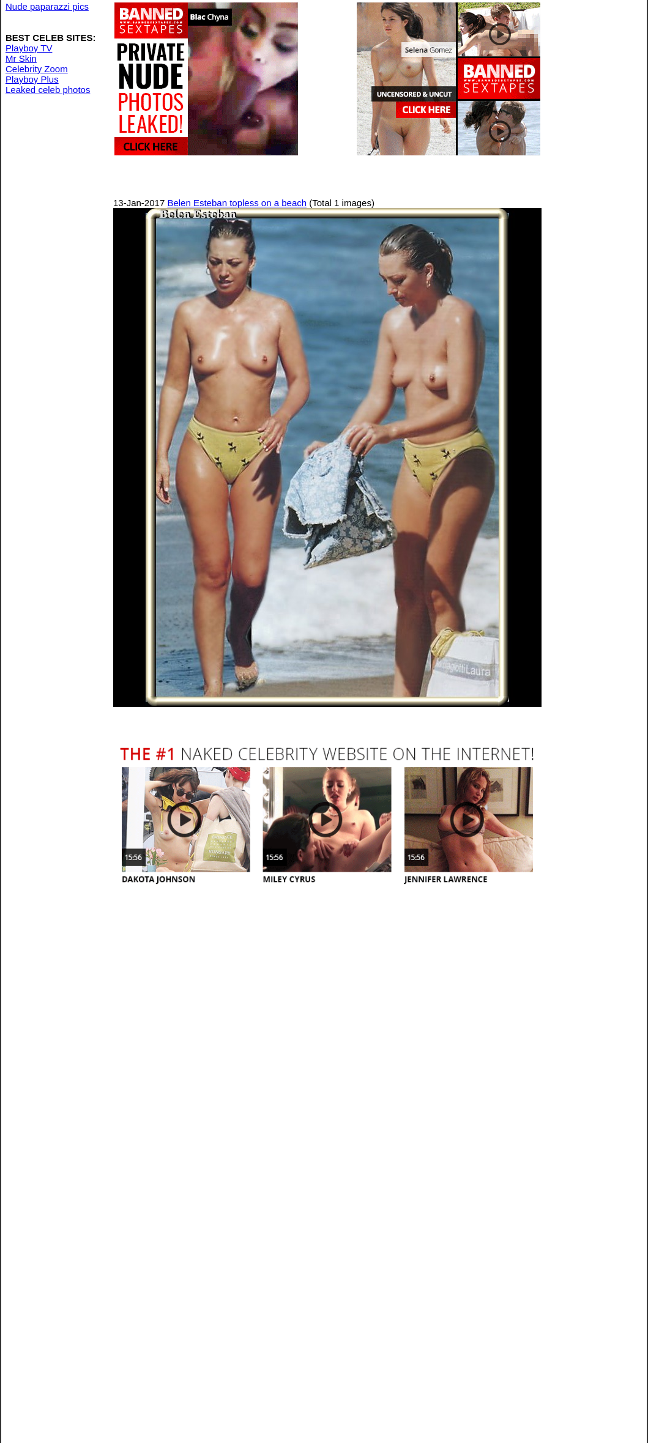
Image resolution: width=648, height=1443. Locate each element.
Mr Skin (21, 58)
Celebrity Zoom (37, 69)
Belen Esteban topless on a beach (237, 203)
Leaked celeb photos (48, 89)
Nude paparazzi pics (47, 6)
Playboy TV (29, 48)
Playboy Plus (32, 79)
